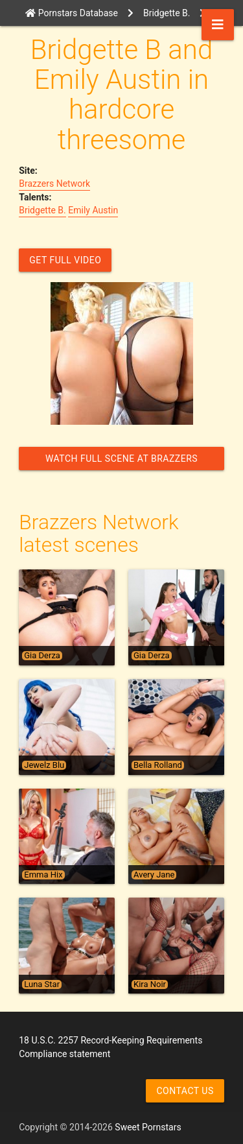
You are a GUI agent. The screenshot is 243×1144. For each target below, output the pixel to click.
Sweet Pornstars (148, 1127)
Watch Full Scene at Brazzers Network (121, 461)
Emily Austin (93, 210)
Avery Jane (153, 874)
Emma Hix (43, 874)
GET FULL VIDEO (65, 260)
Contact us (184, 1091)
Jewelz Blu (44, 765)
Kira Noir (149, 984)
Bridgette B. (42, 210)
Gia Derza (42, 655)
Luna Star (42, 984)
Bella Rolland (157, 765)
